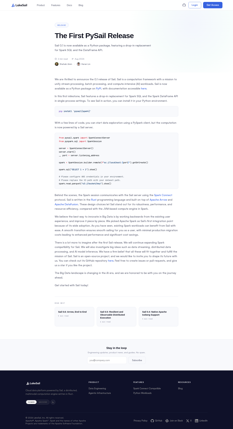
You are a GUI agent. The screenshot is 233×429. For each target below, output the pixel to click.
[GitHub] (184, 5)
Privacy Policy (140, 420)
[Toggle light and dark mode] (53, 402)
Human (31, 402)
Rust (93, 199)
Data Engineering (97, 388)
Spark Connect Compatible (147, 388)
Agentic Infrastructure (100, 393)
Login (195, 5)
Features (55, 5)
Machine (43, 402)
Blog (80, 5)
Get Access (213, 5)
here (143, 88)
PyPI (98, 88)
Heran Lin (83, 64)
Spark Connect (163, 195)
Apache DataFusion (66, 204)
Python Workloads (142, 393)
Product (41, 5)
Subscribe (137, 360)
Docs (69, 5)
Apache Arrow (158, 199)
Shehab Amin (63, 64)
